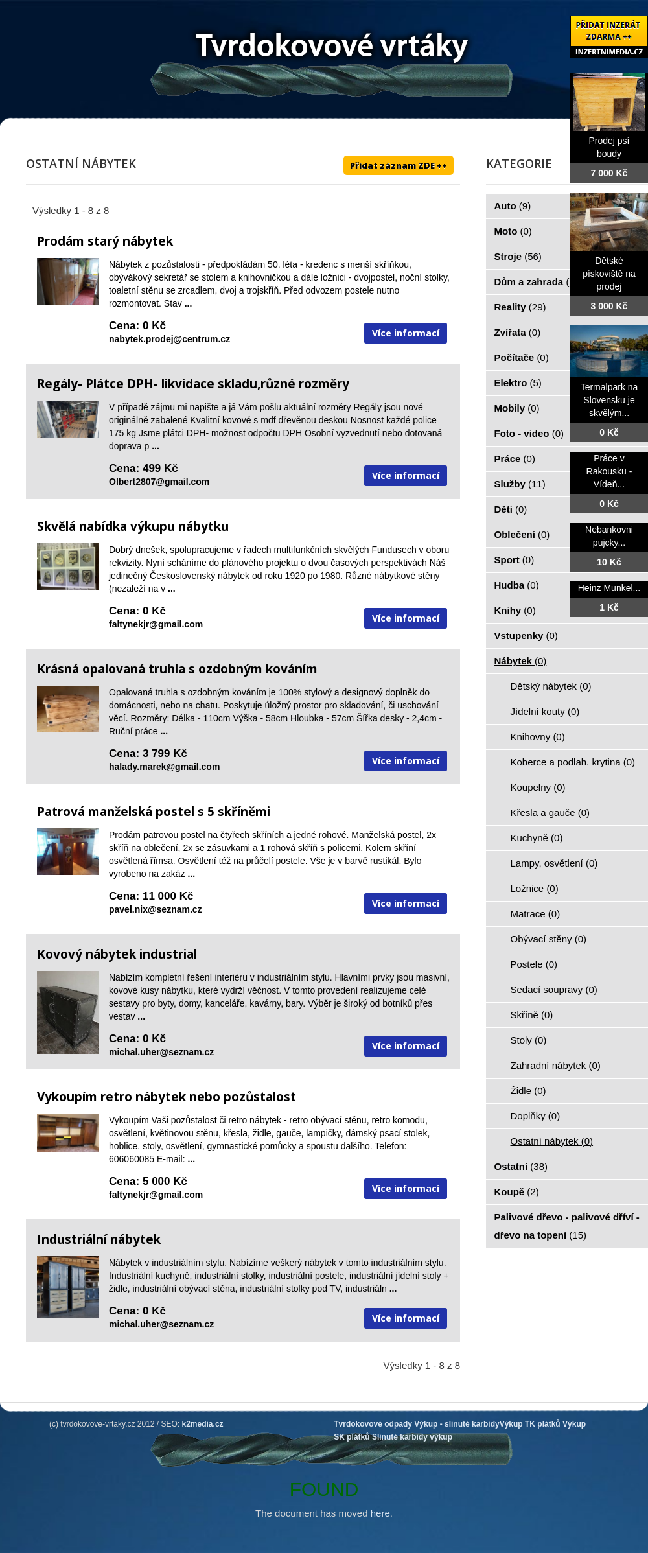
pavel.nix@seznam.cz (155, 909)
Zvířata (517, 332)
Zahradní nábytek (556, 1065)
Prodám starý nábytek (105, 241)
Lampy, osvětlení (554, 863)
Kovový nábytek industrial (117, 954)
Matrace (536, 913)
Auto (512, 205)
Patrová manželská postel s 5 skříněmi (153, 811)
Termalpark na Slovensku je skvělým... (609, 400)
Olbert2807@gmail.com (159, 481)
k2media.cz (203, 1424)
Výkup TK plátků (530, 1424)
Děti (510, 509)
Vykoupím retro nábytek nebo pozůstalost (166, 1096)
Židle (528, 1090)
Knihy (515, 610)
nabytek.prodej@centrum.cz (169, 339)
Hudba (516, 584)
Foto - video (529, 433)
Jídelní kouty (545, 711)
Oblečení (522, 534)
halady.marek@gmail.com (164, 767)
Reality (520, 306)
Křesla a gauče (550, 812)
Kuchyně (537, 837)
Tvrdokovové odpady (373, 1424)
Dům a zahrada (536, 281)
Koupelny (538, 787)
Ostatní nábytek (552, 1141)
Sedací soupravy (554, 989)
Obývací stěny (549, 938)
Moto (513, 231)
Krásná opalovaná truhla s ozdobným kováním (177, 668)
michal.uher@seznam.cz (161, 1052)
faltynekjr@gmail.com (156, 624)
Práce (514, 458)
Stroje (518, 256)
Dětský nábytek (551, 686)
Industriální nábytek (99, 1239)
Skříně (532, 1014)
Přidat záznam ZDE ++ (398, 165)
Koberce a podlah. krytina (573, 761)
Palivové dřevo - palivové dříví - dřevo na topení (567, 1226)
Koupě (516, 1191)
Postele (534, 964)
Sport (514, 559)
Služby (520, 483)
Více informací (405, 333)
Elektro (518, 382)
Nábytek (520, 660)
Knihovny (538, 736)
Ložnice (535, 888)
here (380, 1513)
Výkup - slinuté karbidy (456, 1424)
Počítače (521, 357)
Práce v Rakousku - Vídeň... (609, 471)
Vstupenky (526, 635)
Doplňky (536, 1115)
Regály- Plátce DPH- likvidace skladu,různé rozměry (193, 383)
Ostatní (521, 1166)
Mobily (517, 408)
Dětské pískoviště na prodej (609, 273)
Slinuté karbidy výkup (412, 1437)
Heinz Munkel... (609, 588)
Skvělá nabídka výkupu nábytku (133, 526)
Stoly (529, 1039)
